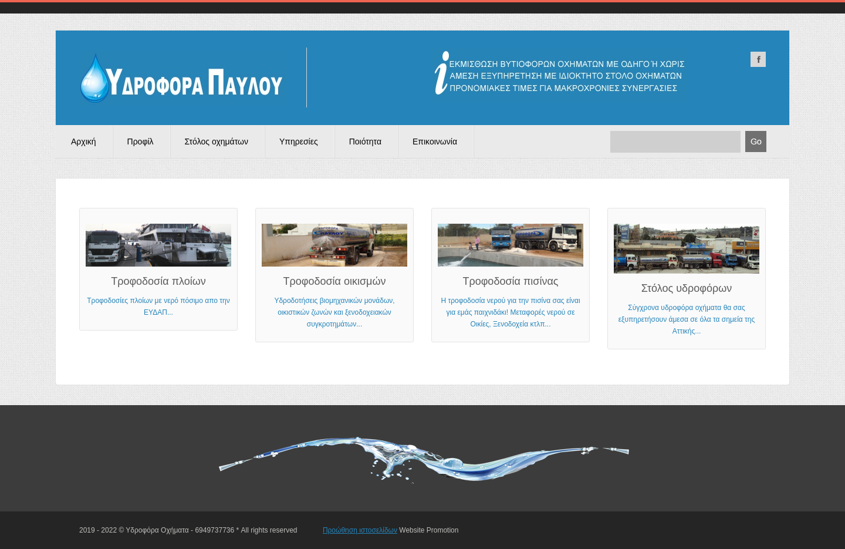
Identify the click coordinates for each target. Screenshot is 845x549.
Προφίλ (140, 141)
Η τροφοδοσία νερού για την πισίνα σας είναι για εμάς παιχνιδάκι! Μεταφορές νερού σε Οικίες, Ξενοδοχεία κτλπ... (510, 276)
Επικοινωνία (435, 141)
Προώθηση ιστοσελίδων (360, 530)
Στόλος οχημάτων (216, 141)
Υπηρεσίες (298, 141)
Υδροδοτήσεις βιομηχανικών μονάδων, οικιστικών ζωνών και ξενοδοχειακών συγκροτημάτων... (334, 276)
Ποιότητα (365, 141)
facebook (758, 59)
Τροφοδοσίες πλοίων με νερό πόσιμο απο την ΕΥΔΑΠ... (158, 270)
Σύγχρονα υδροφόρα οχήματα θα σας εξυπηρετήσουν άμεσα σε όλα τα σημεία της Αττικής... (686, 279)
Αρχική (83, 141)
